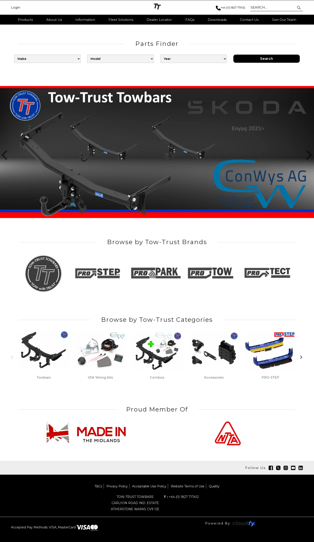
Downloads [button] (217, 20)
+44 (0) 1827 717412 (181, 497)
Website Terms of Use (187, 486)
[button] (299, 7)
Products (25, 20)
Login (15, 7)
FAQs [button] (189, 20)
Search (266, 59)
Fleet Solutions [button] (120, 20)
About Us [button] (54, 20)
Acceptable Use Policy (149, 486)
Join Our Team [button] (284, 20)
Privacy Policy (117, 486)
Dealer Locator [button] (159, 20)
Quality (214, 486)
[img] (271, 468)
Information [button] (85, 20)
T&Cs (98, 486)
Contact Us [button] (249, 20)
